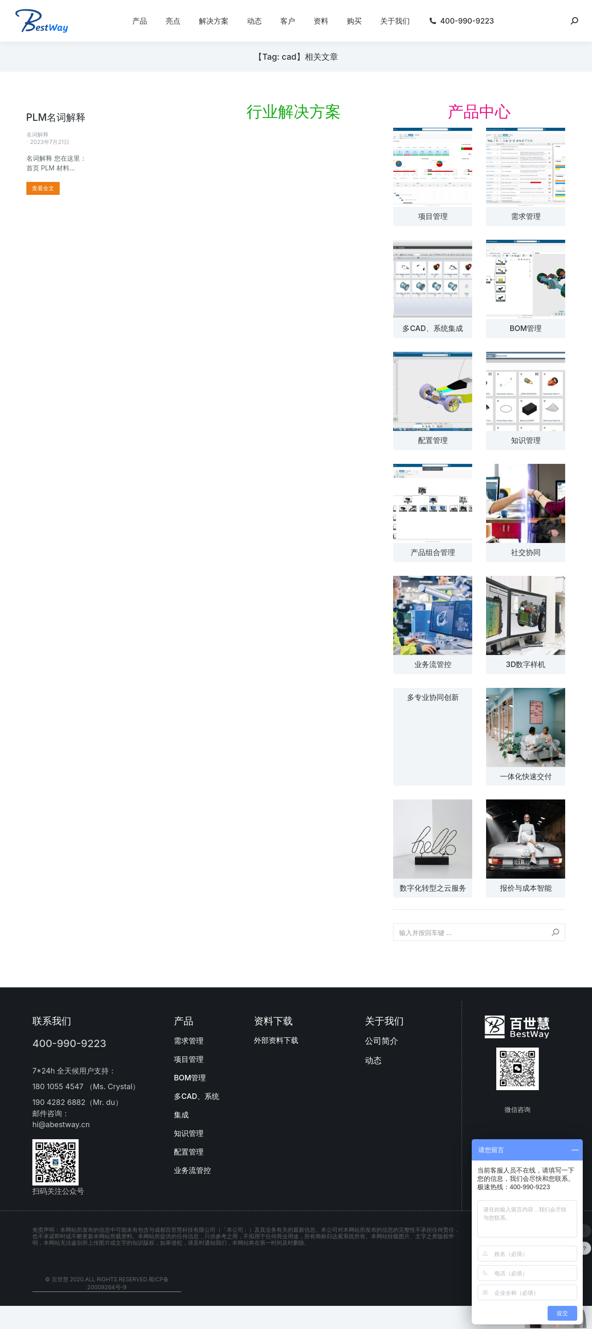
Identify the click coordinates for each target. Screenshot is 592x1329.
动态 (373, 1060)
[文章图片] (432, 167)
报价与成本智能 (526, 887)
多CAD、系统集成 (432, 328)
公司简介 (381, 1041)
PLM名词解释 (56, 117)
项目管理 (433, 216)
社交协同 (526, 552)
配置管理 (433, 440)
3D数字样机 (526, 664)
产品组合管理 (433, 552)
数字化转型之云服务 (433, 887)
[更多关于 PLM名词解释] (43, 188)
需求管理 (526, 216)
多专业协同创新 (433, 697)
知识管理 (526, 440)
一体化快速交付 (526, 776)
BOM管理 (526, 328)
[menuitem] (139, 21)
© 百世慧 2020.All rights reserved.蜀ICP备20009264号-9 (107, 1283)
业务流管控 (432, 664)
